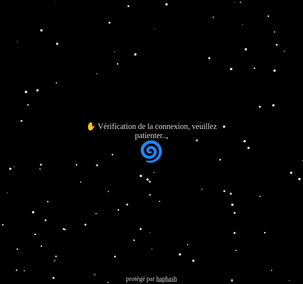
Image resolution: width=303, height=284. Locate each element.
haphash (166, 278)
